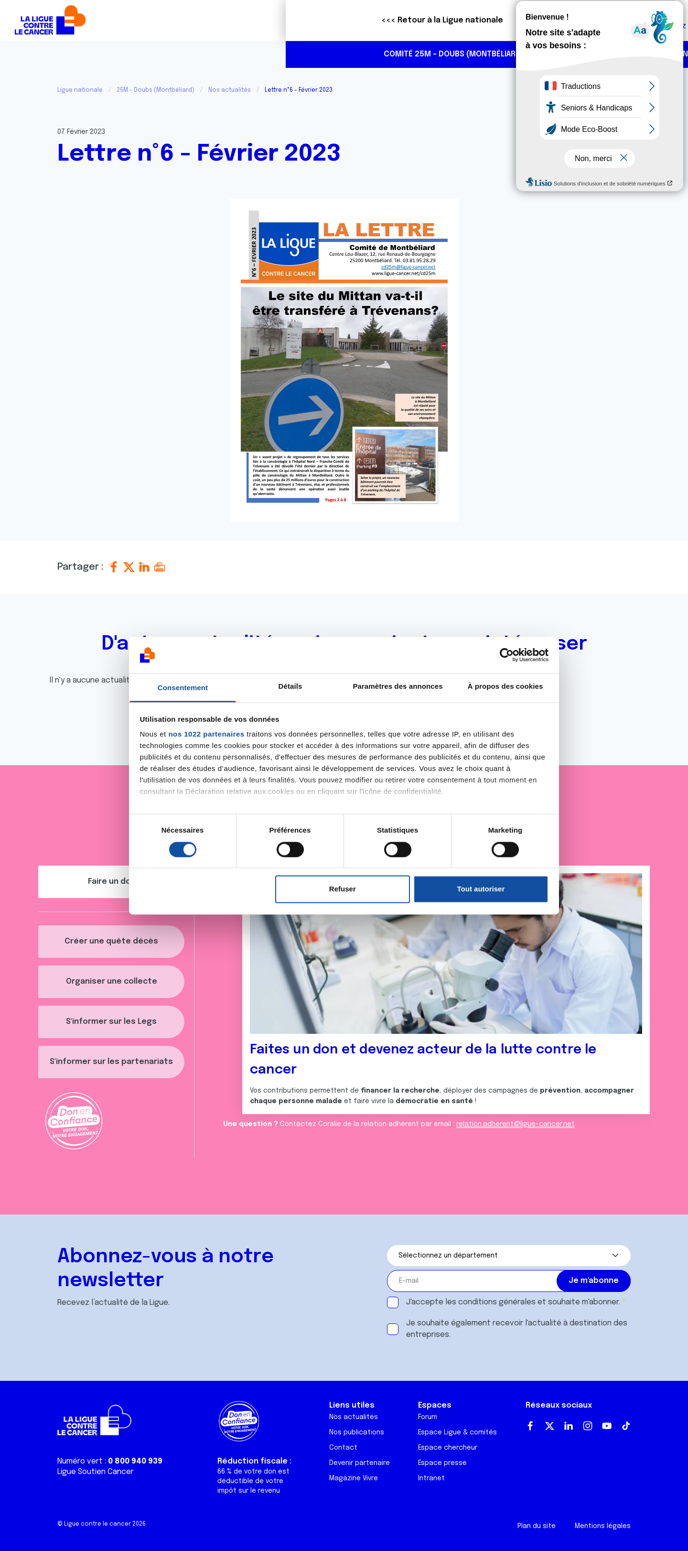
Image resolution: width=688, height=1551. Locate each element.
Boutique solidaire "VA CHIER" (501, 20)
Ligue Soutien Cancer (95, 1472)
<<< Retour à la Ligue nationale (156, 20)
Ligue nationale (80, 90)
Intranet (431, 1478)
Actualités (328, 54)
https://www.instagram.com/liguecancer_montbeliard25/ (662, 55)
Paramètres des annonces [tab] (397, 687)
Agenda (373, 54)
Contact (343, 1447)
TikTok (626, 1426)
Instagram (587, 1426)
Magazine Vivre (353, 1478)
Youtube (607, 1426)
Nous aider (419, 54)
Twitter (549, 1426)
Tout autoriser (481, 889)
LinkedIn (568, 1426)
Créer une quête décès (111, 941)
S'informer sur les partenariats (111, 1062)
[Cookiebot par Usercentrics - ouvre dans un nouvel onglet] (506, 655)
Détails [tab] (290, 687)
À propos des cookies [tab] (505, 687)
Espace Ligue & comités (457, 1432)
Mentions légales (603, 1526)
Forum (427, 1417)
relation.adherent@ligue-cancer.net (515, 1124)
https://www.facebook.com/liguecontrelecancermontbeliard (642, 55)
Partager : (81, 567)
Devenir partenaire (359, 1463)
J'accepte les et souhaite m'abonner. (513, 1302)
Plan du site (536, 1526)
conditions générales (497, 1302)
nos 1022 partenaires (206, 734)
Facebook (530, 1426)
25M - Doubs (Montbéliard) (155, 90)
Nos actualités (229, 90)
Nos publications (356, 1432)
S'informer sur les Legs (111, 1022)
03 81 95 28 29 (602, 54)
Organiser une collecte (111, 981)
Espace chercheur (447, 1447)
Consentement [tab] (183, 688)
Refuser (342, 889)
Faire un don (639, 20)
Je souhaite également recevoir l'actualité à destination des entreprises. (516, 1329)
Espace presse (442, 1463)
